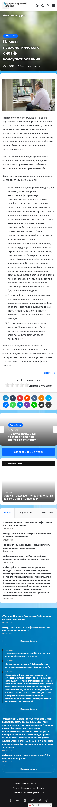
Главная (8, 15)
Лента (16, 788)
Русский (34, 805)
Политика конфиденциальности (28, 793)
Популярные (25, 512)
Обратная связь (28, 788)
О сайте (40, 788)
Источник (49, 373)
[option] (28, 429)
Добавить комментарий (29, 451)
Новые (7, 512)
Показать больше (28, 641)
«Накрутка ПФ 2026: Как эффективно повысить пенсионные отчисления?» (23, 437)
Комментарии (46, 512)
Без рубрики (20, 15)
